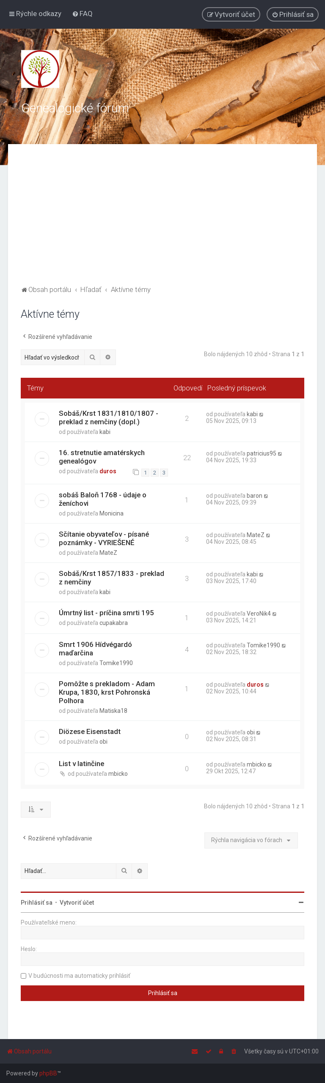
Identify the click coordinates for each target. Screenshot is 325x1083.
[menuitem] (82, 13)
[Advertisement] (162, 220)
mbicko (118, 773)
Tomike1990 (116, 663)
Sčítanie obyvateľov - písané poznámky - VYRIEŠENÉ (104, 538)
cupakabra (113, 622)
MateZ (108, 552)
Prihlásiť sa (36, 902)
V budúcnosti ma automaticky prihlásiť (79, 975)
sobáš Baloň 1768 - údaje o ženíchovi (102, 499)
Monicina (111, 513)
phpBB (48, 1073)
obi (103, 741)
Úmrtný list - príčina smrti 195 (106, 612)
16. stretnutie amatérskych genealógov (102, 456)
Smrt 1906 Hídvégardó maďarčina (95, 648)
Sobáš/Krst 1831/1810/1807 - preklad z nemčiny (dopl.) (108, 417)
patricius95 (261, 453)
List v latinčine (81, 763)
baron (254, 495)
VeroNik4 (259, 613)
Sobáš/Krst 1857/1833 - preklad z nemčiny (111, 577)
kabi (104, 431)
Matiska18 (113, 710)
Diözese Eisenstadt (90, 731)
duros (107, 471)
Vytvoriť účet (77, 902)
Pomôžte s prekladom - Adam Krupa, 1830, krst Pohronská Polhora (107, 692)
